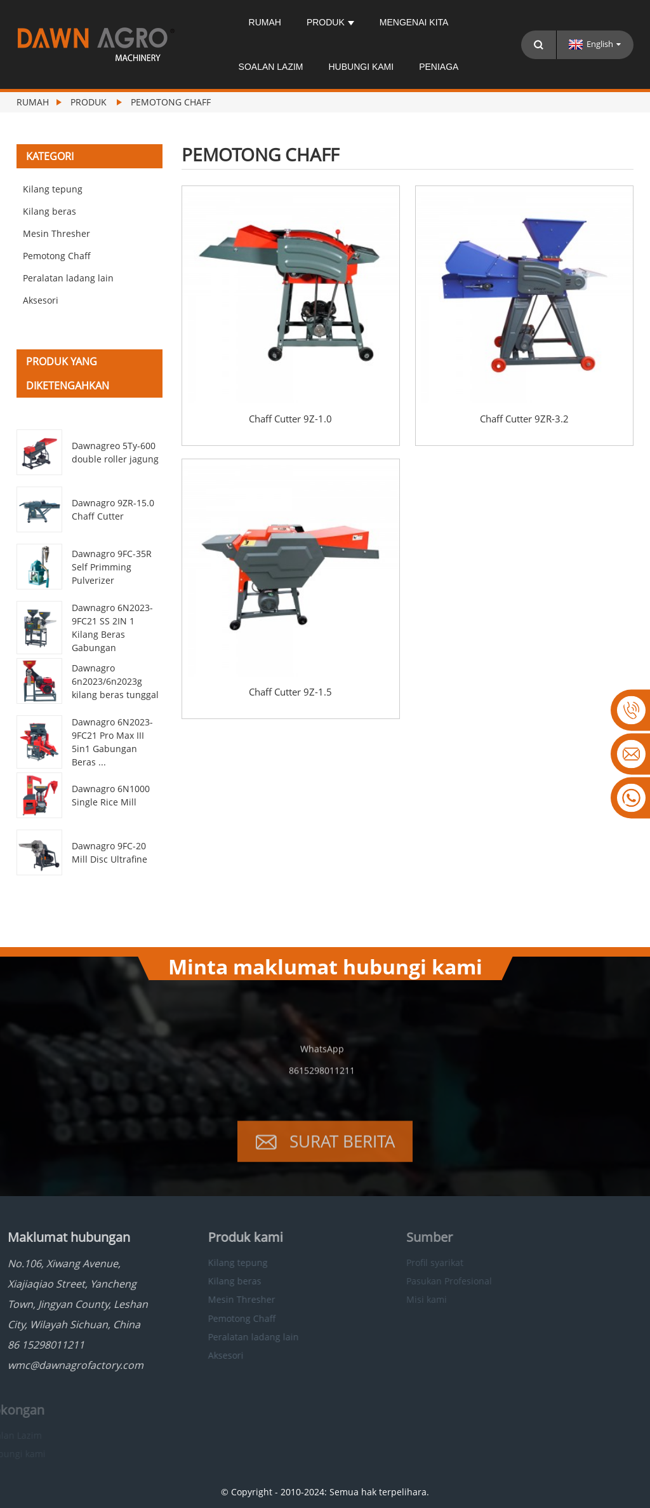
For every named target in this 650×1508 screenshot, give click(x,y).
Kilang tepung (53, 189)
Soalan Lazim (271, 67)
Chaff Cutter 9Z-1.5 (290, 692)
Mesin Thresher (56, 233)
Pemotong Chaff (171, 102)
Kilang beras (49, 211)
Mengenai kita (414, 22)
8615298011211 (322, 1084)
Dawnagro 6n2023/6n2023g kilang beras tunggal (115, 681)
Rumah (265, 22)
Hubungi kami (361, 67)
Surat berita (342, 1154)
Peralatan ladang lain (68, 278)
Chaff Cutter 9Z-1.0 (290, 419)
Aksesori (40, 300)
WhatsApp (322, 1062)
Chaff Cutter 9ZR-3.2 (524, 419)
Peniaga (438, 67)
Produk (330, 22)
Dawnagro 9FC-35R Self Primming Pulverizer (112, 567)
